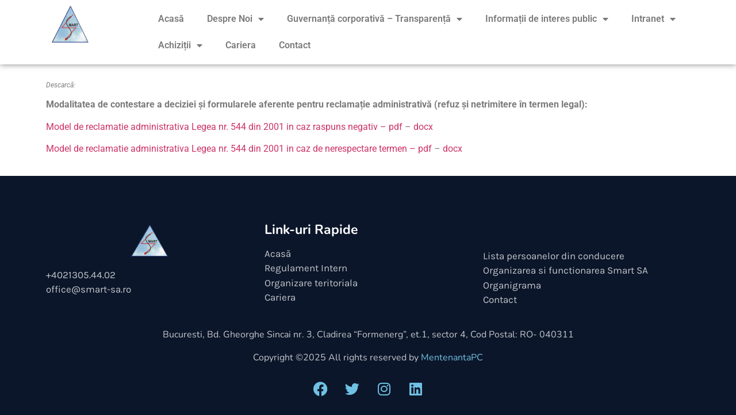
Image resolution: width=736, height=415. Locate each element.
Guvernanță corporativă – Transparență (374, 19)
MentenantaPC (452, 357)
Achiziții (180, 45)
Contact (294, 45)
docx (423, 126)
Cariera (240, 45)
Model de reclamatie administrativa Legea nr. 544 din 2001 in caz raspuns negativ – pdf (224, 126)
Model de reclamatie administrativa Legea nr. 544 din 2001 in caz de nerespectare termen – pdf (239, 148)
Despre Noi (235, 19)
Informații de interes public (546, 19)
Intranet (653, 19)
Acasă (171, 18)
